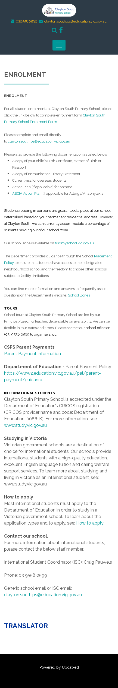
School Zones (79, 295)
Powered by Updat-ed (59, 667)
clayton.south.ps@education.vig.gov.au (43, 594)
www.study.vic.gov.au (25, 425)
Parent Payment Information (32, 353)
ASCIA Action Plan (27, 193)
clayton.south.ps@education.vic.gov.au (75, 21)
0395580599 (26, 21)
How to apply (90, 523)
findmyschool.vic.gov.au (74, 243)
